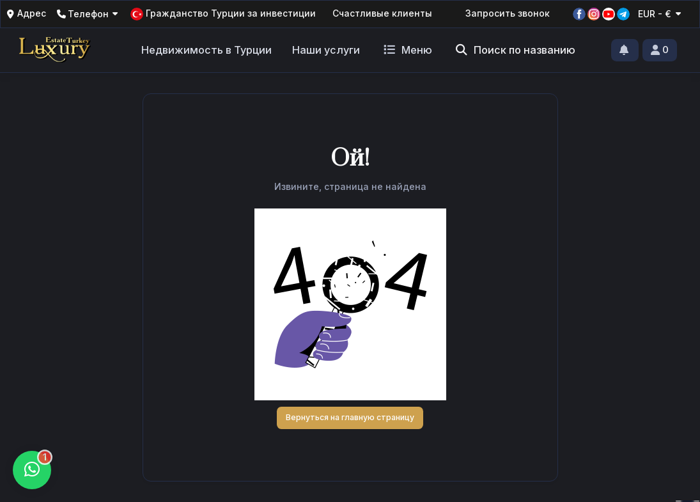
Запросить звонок (507, 13)
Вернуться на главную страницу (350, 417)
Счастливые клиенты (382, 13)
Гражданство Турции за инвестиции (223, 14)
